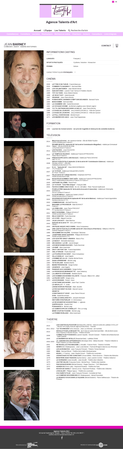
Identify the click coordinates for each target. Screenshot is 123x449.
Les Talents (60, 30)
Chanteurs (76, 34)
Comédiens (25, 34)
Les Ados (36, 34)
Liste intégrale (110, 34)
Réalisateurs (47, 34)
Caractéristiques (61, 72)
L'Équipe (48, 30)
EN (116, 1)
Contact (106, 46)
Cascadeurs (97, 34)
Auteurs (86, 34)
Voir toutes (16, 416)
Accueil (37, 30)
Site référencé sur (27, 445)
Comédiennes (12, 34)
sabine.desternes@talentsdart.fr (61, 435)
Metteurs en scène (62, 34)
